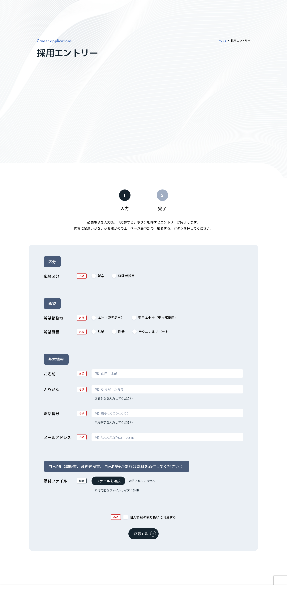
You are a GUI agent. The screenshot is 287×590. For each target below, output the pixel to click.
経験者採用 (123, 275)
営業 (98, 331)
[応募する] (143, 533)
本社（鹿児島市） (108, 317)
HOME (222, 40)
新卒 (98, 275)
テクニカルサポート (150, 331)
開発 (118, 331)
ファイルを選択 (108, 480)
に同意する (149, 517)
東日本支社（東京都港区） (155, 317)
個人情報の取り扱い (144, 517)
